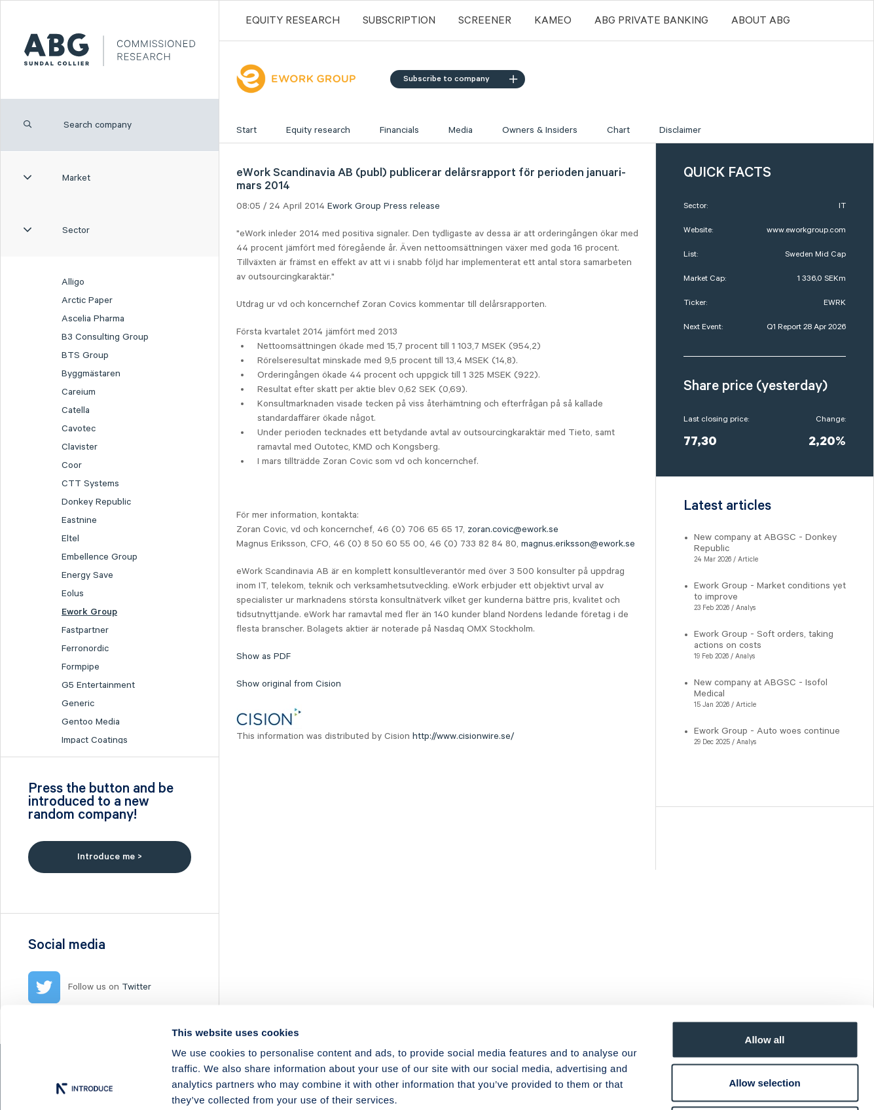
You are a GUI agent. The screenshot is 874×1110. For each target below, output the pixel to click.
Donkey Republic (96, 502)
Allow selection (764, 981)
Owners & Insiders (539, 130)
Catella (76, 410)
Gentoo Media (91, 722)
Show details (687, 1084)
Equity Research (293, 20)
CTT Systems (90, 483)
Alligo (73, 282)
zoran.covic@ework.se (512, 529)
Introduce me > (109, 856)
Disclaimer (680, 130)
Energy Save (87, 575)
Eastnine (79, 520)
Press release (412, 206)
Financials (399, 130)
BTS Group (85, 355)
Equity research (318, 130)
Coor (72, 465)
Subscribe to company (460, 79)
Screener (484, 20)
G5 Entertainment (98, 685)
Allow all (765, 938)
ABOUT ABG (760, 20)
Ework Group (89, 612)
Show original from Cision (288, 684)
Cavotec (79, 428)
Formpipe (81, 667)
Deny (765, 1023)
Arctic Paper (87, 300)
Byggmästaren (91, 373)
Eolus (73, 593)
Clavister (80, 447)
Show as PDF (263, 656)
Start (246, 130)
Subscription (399, 20)
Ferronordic (85, 648)
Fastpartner (85, 630)
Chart (618, 130)
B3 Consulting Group (105, 337)
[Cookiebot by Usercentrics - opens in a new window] (84, 1084)
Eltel (70, 538)
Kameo (553, 20)
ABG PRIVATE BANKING (651, 20)
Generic (78, 703)
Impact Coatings (95, 740)
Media (460, 130)
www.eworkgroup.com (806, 230)
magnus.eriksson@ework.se (578, 544)
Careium (79, 392)
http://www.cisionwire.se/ (463, 736)
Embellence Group (99, 557)
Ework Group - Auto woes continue (767, 731)
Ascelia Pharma (93, 318)
